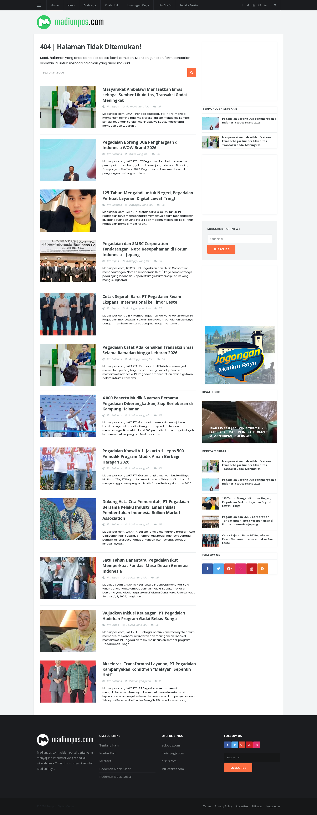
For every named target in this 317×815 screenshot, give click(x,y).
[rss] (262, 568)
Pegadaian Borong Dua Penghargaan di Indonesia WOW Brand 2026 (140, 145)
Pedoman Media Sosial (115, 776)
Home (55, 5)
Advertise (242, 806)
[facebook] (242, 5)
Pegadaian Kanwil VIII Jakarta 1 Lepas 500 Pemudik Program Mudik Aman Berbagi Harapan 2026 (143, 456)
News (71, 5)
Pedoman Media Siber (115, 769)
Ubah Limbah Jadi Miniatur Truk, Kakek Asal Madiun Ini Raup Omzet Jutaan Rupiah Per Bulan (238, 432)
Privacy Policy (223, 806)
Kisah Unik (112, 5)
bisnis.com (169, 761)
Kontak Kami (108, 753)
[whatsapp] (265, 5)
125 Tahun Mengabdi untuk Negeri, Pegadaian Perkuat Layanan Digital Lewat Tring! (147, 195)
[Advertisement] (239, 71)
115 (159, 106)
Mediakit (105, 761)
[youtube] (253, 5)
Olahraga (89, 5)
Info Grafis (165, 5)
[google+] (242, 744)
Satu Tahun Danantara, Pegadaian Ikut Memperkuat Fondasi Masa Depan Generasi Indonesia (145, 565)
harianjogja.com (173, 753)
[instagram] (259, 5)
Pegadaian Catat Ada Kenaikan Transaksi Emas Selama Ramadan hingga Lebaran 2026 (148, 350)
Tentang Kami (109, 745)
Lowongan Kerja (138, 5)
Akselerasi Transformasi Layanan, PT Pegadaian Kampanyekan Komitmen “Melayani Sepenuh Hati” (149, 669)
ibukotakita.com (173, 769)
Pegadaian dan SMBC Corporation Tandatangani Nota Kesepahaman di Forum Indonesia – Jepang (145, 249)
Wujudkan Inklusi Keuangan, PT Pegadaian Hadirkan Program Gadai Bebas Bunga (143, 615)
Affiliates (257, 806)
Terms (207, 806)
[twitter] (248, 5)
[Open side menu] (39, 5)
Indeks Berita (189, 5)
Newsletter (273, 806)
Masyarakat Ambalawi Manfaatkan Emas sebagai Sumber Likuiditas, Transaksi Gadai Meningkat (144, 95)
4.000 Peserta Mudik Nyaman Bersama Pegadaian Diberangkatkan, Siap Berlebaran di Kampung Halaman (147, 403)
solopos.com (171, 745)
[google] (229, 568)
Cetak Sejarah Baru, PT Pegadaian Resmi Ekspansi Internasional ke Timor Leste (141, 299)
